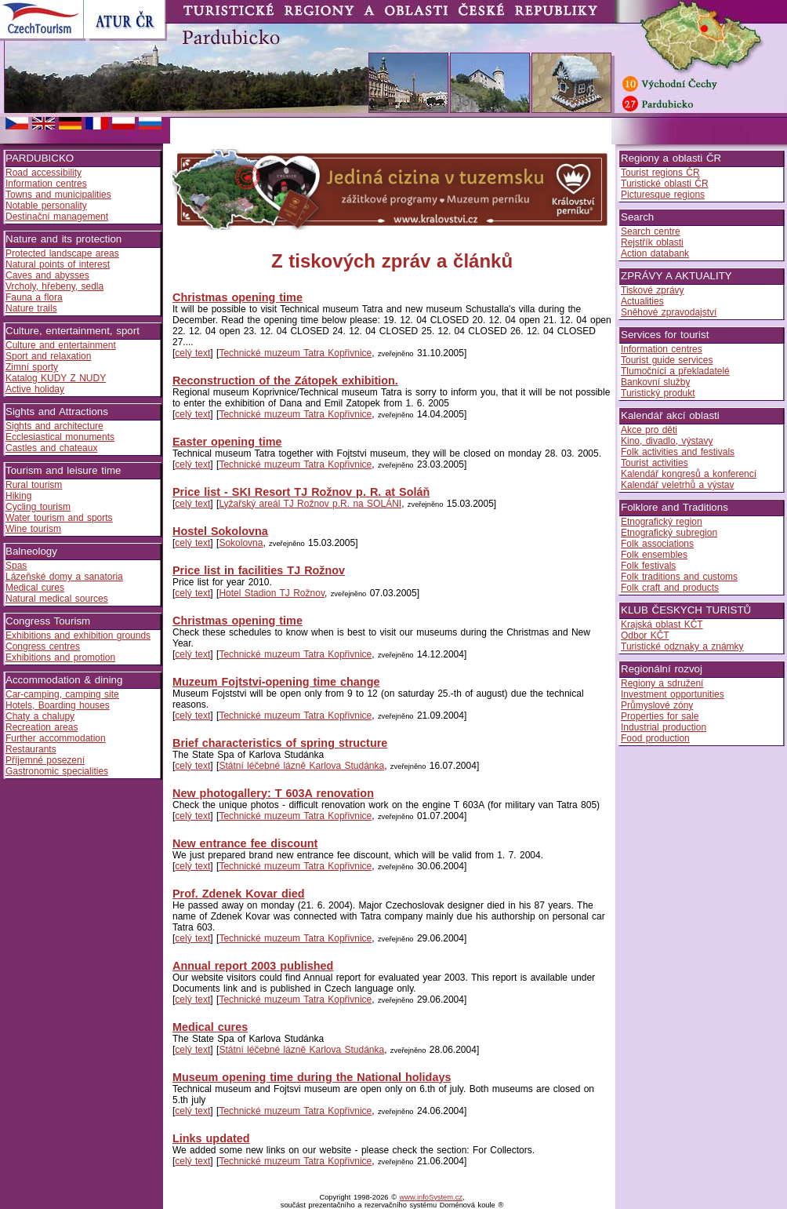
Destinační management (56, 216)
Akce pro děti (649, 429)
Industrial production (663, 727)
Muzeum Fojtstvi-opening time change (275, 682)
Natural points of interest (57, 264)
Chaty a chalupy (39, 716)
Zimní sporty (31, 367)
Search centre (650, 231)
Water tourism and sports (59, 517)
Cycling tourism (38, 506)
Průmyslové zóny (657, 705)
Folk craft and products (670, 587)
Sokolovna (241, 542)
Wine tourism (33, 528)
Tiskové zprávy (652, 290)
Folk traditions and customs (679, 576)
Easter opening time (227, 441)
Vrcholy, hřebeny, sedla (54, 286)
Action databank (655, 253)
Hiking (18, 495)
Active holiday (34, 389)
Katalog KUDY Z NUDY (55, 378)
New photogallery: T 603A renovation (273, 793)
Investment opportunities (672, 694)
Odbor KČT (645, 635)
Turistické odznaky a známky (682, 646)
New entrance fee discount (244, 843)
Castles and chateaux (51, 447)
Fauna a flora (34, 297)
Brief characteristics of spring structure (279, 743)
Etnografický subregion (669, 532)
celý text (192, 353)
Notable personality (46, 205)
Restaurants (30, 749)
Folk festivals (648, 565)
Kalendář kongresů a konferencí (688, 473)
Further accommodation (55, 738)
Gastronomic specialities (56, 771)
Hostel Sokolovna (220, 531)
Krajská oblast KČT (662, 624)
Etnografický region (661, 521)
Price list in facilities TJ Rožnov (258, 570)
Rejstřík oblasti (652, 242)
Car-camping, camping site (62, 694)
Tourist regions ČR (660, 172)
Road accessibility (43, 172)
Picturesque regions (663, 194)
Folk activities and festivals (677, 451)
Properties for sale (659, 716)
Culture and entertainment (60, 345)
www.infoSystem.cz (431, 1197)
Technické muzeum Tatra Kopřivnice (295, 353)
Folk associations (657, 543)
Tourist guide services (667, 360)
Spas (16, 565)
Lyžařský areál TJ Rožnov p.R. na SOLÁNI (310, 503)
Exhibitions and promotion (60, 657)
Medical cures (34, 587)
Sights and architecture (54, 426)
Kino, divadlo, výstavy (667, 440)
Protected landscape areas (62, 253)
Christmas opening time (237, 297)
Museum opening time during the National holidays (311, 1077)
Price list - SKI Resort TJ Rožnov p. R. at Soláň (301, 492)
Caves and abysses (47, 275)
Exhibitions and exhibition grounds (78, 635)
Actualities (642, 301)
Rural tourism (33, 484)
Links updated (211, 1138)
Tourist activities (654, 462)
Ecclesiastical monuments (59, 437)
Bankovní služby (655, 382)
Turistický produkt (658, 393)
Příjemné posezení (45, 760)
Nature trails (31, 308)
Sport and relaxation (48, 356)
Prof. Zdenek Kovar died (238, 893)
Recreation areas (41, 727)
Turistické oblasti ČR (665, 183)
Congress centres (42, 646)
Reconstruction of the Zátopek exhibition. (285, 380)
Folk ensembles (654, 554)
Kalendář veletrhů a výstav (677, 484)
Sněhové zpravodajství (668, 312)
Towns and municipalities (58, 194)
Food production (655, 738)
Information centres (46, 183)
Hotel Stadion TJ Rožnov (272, 593)
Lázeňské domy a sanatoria (64, 576)
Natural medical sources (56, 598)
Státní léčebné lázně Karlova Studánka (301, 765)
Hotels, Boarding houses (57, 705)
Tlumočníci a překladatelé (675, 371)
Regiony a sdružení (662, 683)
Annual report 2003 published (252, 966)
